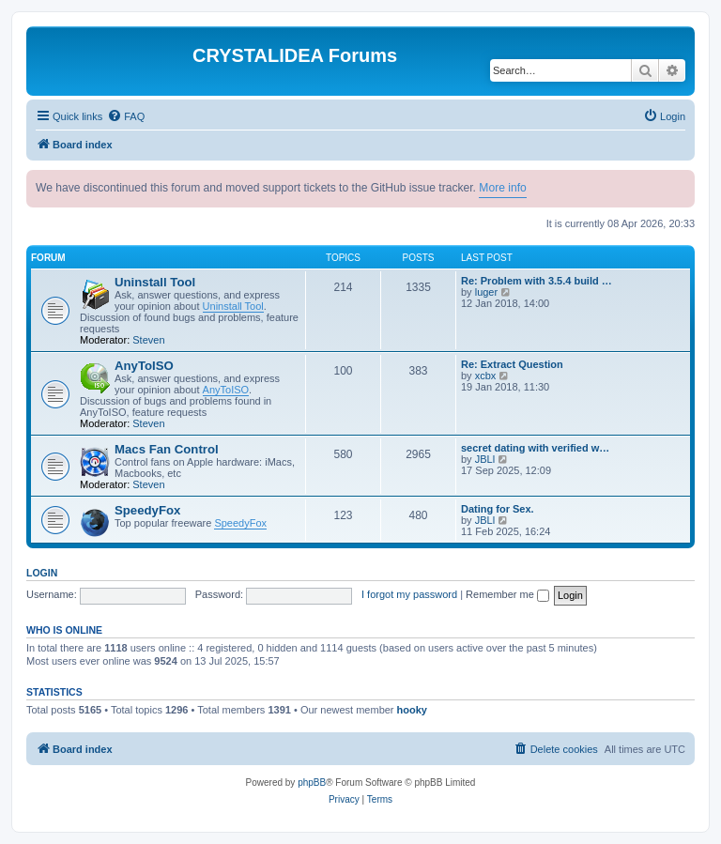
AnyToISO (144, 366)
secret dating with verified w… (535, 447)
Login (41, 572)
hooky (412, 709)
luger (486, 292)
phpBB (312, 782)
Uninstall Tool (155, 282)
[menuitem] (126, 116)
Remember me (507, 594)
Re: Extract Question (512, 364)
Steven (148, 339)
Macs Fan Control (167, 449)
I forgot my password (409, 594)
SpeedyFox (147, 510)
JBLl (485, 459)
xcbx (486, 375)
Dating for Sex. (497, 508)
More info (502, 187)
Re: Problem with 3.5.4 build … (536, 280)
